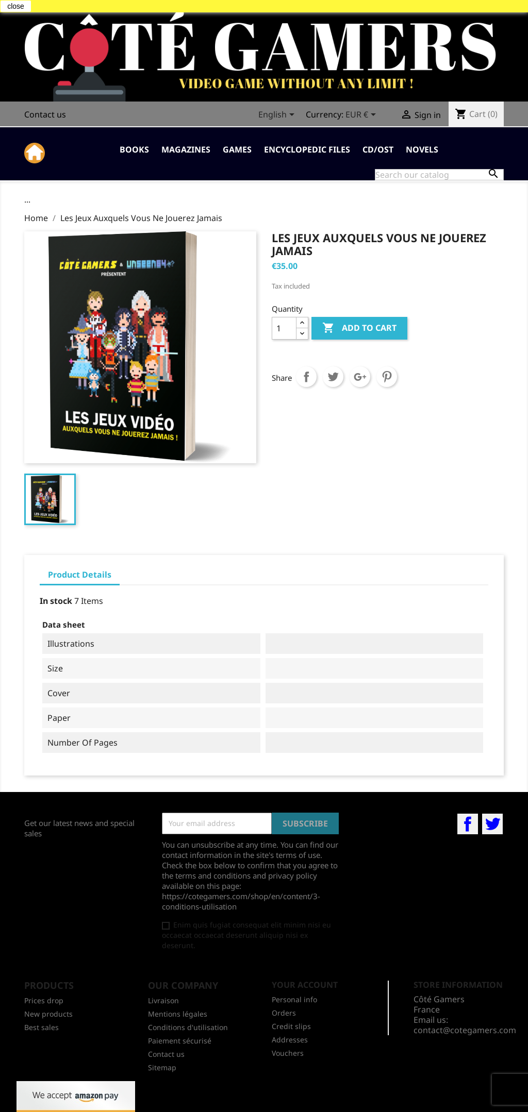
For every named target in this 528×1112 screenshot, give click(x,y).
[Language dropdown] (278, 115)
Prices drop (43, 1000)
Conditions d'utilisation (188, 1027)
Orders (284, 1013)
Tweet (333, 376)
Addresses (290, 1039)
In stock (56, 601)
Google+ (360, 376)
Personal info (294, 999)
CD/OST (377, 149)
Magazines (185, 149)
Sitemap (162, 1067)
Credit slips (291, 1026)
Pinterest (386, 376)
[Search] (439, 174)
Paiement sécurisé (179, 1041)
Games (237, 149)
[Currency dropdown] (362, 115)
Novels (422, 149)
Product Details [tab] (79, 574)
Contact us (45, 114)
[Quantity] (284, 328)
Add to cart (359, 328)
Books (134, 149)
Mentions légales (177, 1014)
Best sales (41, 1027)
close (15, 6)
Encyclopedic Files (307, 149)
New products (48, 1014)
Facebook (467, 824)
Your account (305, 984)
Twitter (492, 824)
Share (306, 376)
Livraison (163, 1000)
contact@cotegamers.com (465, 1030)
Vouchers (288, 1053)
